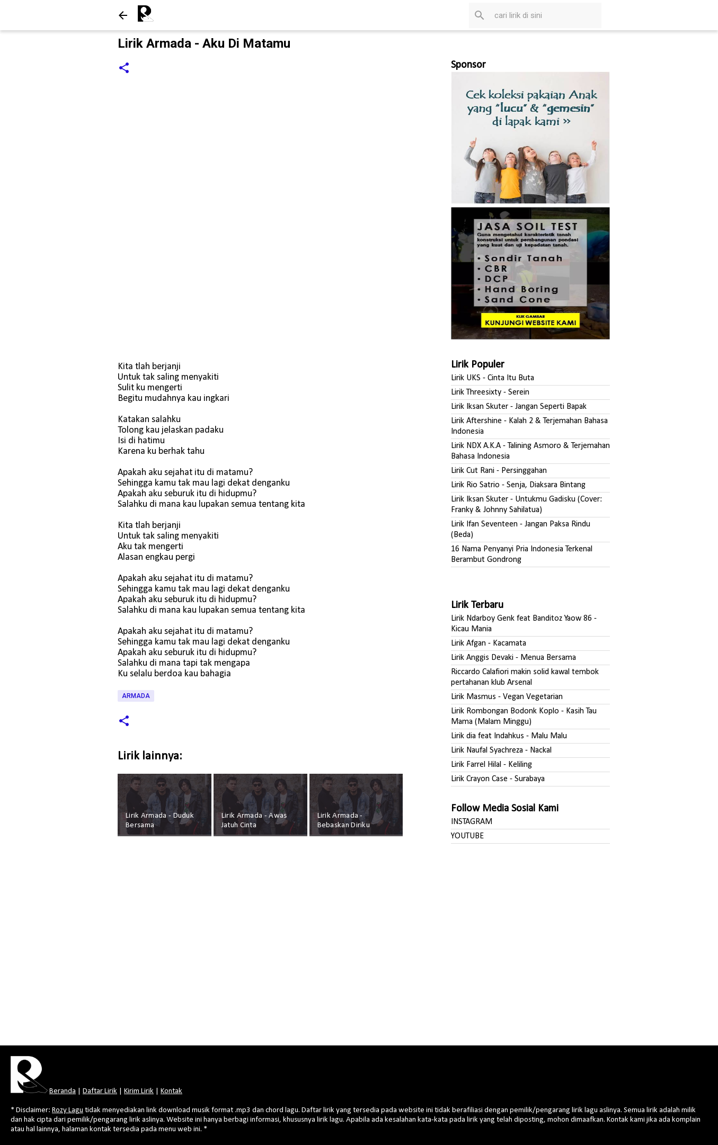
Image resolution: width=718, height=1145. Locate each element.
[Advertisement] (261, 944)
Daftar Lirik (100, 1091)
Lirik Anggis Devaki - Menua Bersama (513, 658)
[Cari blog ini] (545, 15)
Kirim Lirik (139, 1091)
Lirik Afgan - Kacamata (488, 643)
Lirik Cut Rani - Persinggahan (499, 471)
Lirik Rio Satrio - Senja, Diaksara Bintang (518, 485)
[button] (124, 68)
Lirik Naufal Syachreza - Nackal (501, 750)
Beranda (62, 1091)
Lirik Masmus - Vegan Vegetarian (507, 697)
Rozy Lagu (67, 1110)
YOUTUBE (467, 836)
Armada (136, 696)
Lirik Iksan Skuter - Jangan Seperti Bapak (519, 406)
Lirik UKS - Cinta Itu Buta (492, 378)
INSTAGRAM (471, 822)
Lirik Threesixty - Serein (490, 392)
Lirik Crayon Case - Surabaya (498, 779)
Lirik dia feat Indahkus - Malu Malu (509, 736)
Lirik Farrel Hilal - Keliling (491, 765)
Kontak (171, 1091)
